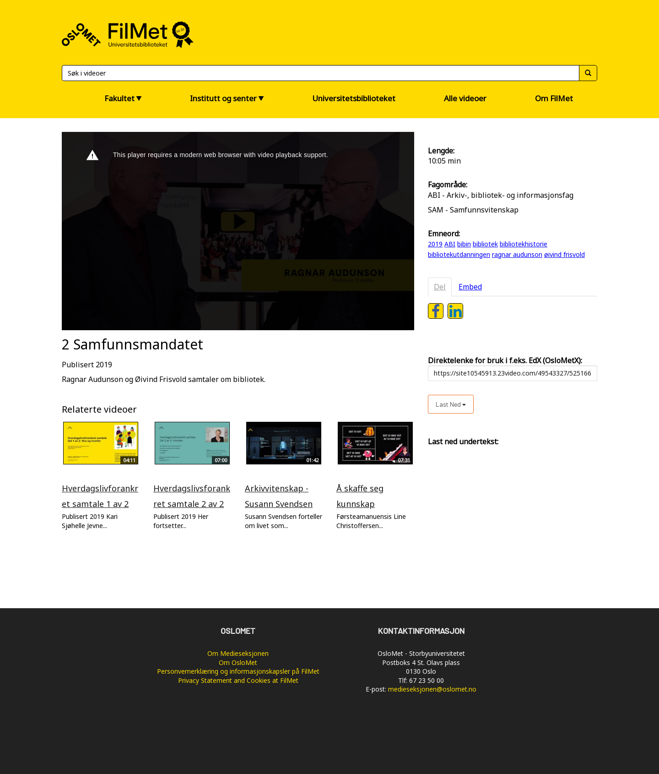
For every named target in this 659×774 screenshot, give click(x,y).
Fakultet (119, 98)
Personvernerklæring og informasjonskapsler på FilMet (238, 671)
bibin (464, 244)
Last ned (451, 404)
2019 (435, 244)
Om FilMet (554, 98)
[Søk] (320, 73)
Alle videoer (465, 98)
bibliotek (485, 244)
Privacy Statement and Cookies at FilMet (238, 680)
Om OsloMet (238, 662)
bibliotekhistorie (523, 244)
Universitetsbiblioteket (353, 98)
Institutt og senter (223, 98)
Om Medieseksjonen (238, 653)
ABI (449, 244)
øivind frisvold (564, 254)
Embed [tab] (470, 287)
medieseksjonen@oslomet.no (432, 689)
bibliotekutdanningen (459, 254)
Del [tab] (440, 287)
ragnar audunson (517, 254)
